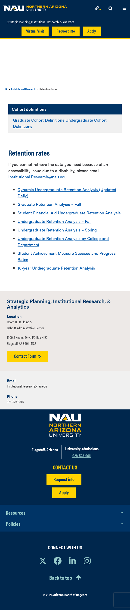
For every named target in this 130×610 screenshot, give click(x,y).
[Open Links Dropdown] (99, 8)
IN (6, 89)
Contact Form (27, 355)
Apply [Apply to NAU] (64, 492)
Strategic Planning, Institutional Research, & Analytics (40, 22)
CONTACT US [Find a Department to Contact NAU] (65, 467)
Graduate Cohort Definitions (38, 120)
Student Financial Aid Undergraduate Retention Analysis (69, 213)
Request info (65, 31)
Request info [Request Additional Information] (63, 479)
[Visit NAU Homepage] (65, 425)
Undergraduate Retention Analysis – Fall (54, 221)
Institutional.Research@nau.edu (37, 177)
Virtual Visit (35, 31)
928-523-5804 (15, 401)
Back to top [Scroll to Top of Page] (60, 577)
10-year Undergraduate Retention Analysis (56, 268)
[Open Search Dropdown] (110, 8)
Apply (91, 31)
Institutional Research (23, 89)
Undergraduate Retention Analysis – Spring (57, 230)
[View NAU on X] (42, 560)
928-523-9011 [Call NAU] (81, 455)
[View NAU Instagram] (87, 560)
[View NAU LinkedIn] (72, 560)
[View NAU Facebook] (57, 560)
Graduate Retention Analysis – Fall (49, 204)
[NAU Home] (35, 7)
